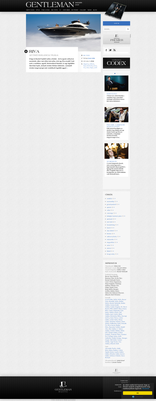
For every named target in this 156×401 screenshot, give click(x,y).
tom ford (111, 222)
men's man (30, 10)
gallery (83, 10)
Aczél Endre (109, 299)
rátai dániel (112, 230)
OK (137, 393)
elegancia (86, 64)
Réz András (112, 329)
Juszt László (114, 314)
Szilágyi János (112, 336)
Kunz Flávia (114, 318)
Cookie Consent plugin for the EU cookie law (137, 397)
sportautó (111, 219)
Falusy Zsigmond (114, 310)
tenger (91, 67)
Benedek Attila (113, 301)
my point (74, 10)
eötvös (110, 248)
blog (95, 10)
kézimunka (90, 66)
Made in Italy (112, 94)
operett (111, 207)
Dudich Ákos (118, 308)
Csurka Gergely (115, 307)
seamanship (112, 201)
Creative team (124, 380)
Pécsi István (111, 325)
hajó (84, 66)
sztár (87, 67)
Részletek (145, 388)
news (90, 10)
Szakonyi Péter (115, 334)
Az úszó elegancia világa (43, 55)
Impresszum (124, 382)
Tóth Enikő (113, 340)
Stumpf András (112, 332)
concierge (111, 213)
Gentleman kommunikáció (121, 391)
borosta (111, 233)
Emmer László (114, 352)
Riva (34, 51)
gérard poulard (113, 204)
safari (110, 245)
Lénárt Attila (91, 58)
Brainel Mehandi (115, 303)
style (38, 10)
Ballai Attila (117, 299)
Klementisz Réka (115, 316)
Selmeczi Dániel (115, 356)
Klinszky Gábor (114, 354)
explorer (66, 10)
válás (110, 210)
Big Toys (86, 55)
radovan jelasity (113, 236)
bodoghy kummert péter (116, 216)
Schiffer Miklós (115, 331)
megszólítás (112, 242)
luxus (95, 66)
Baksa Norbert (113, 350)
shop (116, 23)
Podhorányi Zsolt (115, 323)
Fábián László (113, 312)
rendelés (111, 198)
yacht (95, 67)
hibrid (110, 251)
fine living (45, 10)
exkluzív (91, 64)
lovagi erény (112, 254)
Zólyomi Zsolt (114, 343)
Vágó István (114, 342)
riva (84, 67)
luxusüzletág (112, 225)
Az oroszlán (112, 161)
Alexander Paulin (110, 348)
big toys (54, 10)
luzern (110, 228)
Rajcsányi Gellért (114, 327)
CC (60, 10)
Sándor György (116, 338)
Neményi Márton (115, 321)
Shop (77, 5)
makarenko (112, 239)
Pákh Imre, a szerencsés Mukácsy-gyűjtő (116, 125)
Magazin (78, 2)
